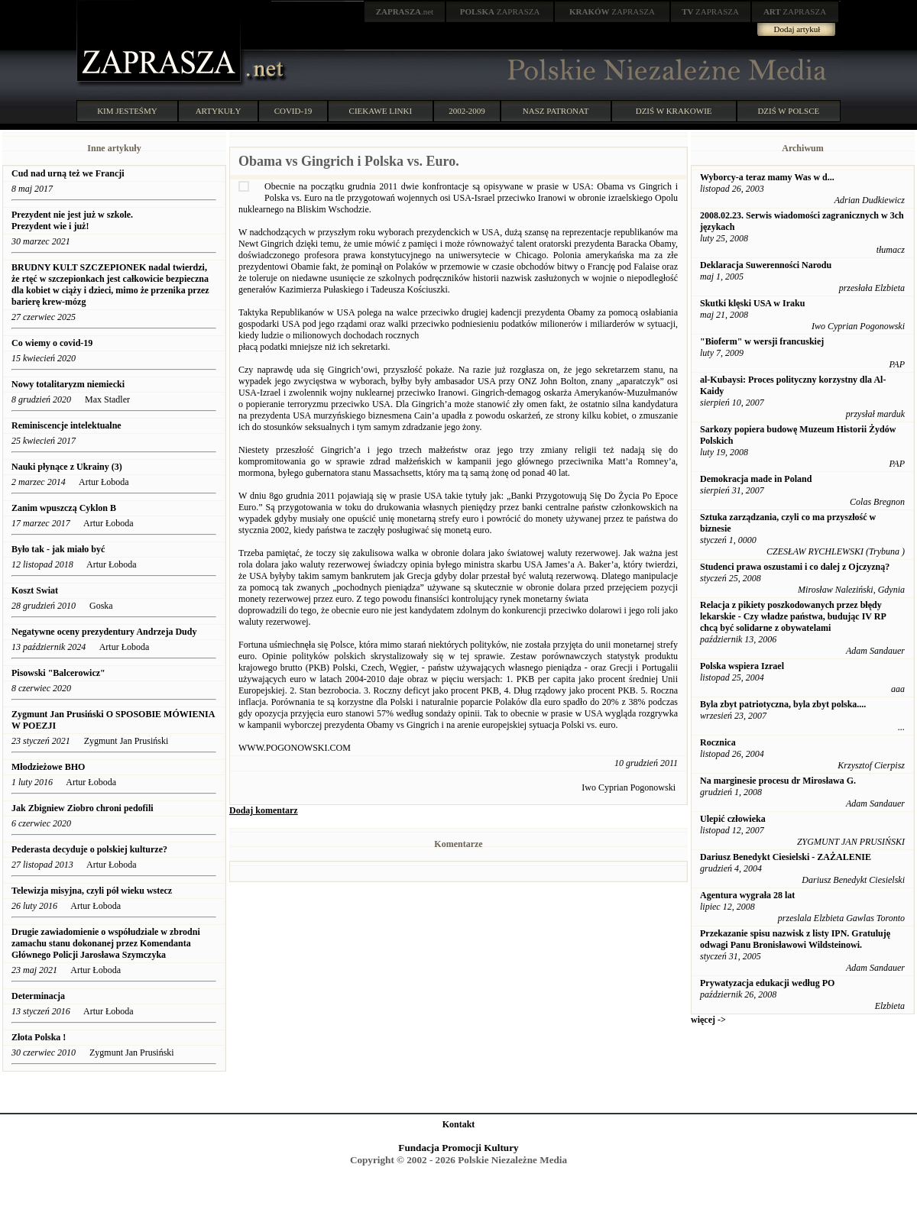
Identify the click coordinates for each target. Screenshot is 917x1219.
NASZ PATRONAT (556, 110)
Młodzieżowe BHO (48, 766)
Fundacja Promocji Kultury (458, 1147)
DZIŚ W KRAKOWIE (674, 110)
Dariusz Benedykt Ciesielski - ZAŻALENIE (785, 857)
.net (405, 11)
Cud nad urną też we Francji (68, 173)
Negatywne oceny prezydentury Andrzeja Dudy (103, 631)
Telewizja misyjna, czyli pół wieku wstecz (91, 890)
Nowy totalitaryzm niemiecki (68, 384)
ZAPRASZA (500, 11)
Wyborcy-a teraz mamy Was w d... (767, 177)
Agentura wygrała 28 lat (747, 895)
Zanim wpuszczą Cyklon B (63, 508)
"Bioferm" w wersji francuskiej (762, 341)
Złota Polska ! (38, 1037)
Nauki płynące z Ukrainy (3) (66, 466)
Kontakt (458, 1124)
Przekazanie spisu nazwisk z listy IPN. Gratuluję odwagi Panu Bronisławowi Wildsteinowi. (795, 939)
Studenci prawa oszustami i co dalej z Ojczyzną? (794, 566)
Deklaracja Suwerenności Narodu (765, 265)
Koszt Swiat (34, 590)
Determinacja (38, 996)
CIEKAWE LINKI (381, 110)
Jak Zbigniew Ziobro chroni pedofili (82, 808)
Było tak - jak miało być (58, 549)
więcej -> (708, 1019)
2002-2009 (467, 110)
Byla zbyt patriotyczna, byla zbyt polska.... (783, 704)
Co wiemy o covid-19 (53, 343)
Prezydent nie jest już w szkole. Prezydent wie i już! (72, 220)
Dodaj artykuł (797, 29)
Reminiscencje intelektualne (66, 425)
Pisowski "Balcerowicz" (58, 673)
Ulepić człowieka (733, 818)
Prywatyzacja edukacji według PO (767, 983)
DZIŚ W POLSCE (788, 110)
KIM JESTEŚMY (127, 110)
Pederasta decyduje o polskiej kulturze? (89, 849)
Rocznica (718, 742)
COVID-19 (293, 110)
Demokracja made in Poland (756, 479)
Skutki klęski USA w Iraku (752, 303)
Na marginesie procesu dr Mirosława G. (778, 780)
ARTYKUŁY (218, 110)
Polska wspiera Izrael (742, 666)
